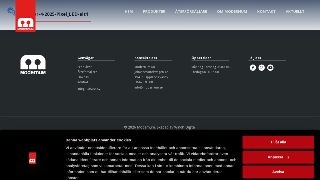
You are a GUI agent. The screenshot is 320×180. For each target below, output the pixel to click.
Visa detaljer (77, 170)
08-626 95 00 (143, 82)
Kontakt (83, 82)
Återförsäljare (87, 72)
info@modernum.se (148, 87)
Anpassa (278, 135)
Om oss (83, 77)
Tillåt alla (278, 120)
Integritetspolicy (89, 88)
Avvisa (278, 150)
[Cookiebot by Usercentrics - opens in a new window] (32, 170)
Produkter (85, 67)
